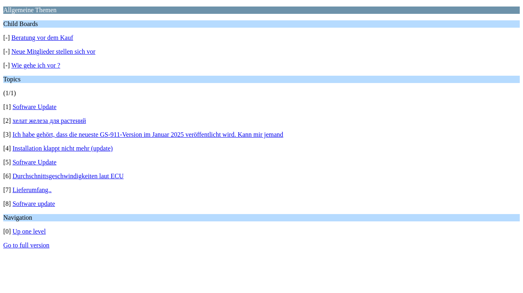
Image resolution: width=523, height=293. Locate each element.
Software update (34, 203)
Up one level (29, 231)
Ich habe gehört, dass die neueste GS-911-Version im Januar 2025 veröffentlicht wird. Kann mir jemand (148, 134)
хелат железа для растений (49, 120)
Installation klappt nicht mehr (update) (63, 148)
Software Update (35, 106)
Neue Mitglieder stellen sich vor (53, 51)
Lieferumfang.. (32, 189)
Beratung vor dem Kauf (42, 37)
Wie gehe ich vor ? (35, 65)
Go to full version (26, 245)
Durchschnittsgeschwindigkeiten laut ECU (68, 176)
